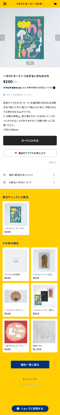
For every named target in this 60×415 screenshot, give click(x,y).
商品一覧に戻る (30, 364)
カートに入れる (30, 140)
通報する (53, 162)
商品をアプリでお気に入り (30, 153)
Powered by (30, 384)
